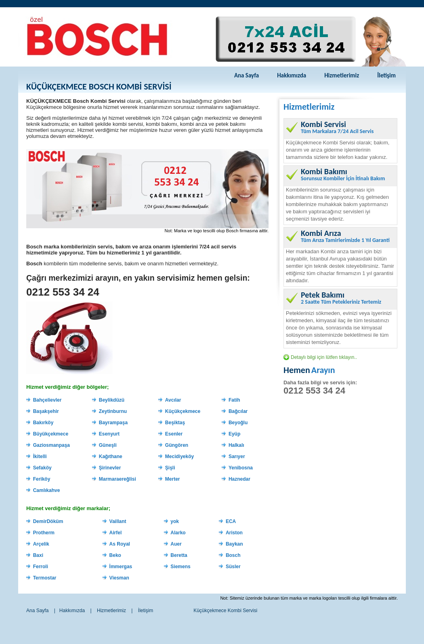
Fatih (234, 400)
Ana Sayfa (246, 75)
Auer (175, 544)
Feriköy (41, 479)
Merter (172, 479)
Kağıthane (110, 456)
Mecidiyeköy (179, 456)
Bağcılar (238, 411)
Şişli (170, 468)
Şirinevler (110, 468)
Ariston (234, 533)
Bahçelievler (47, 400)
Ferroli (40, 566)
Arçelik (41, 544)
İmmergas (120, 566)
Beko (115, 555)
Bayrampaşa (113, 422)
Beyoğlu (238, 422)
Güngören (176, 445)
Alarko (177, 533)
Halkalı (236, 445)
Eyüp (234, 434)
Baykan (234, 544)
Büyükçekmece (50, 434)
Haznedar (239, 479)
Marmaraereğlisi (117, 479)
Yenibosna (241, 468)
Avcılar (173, 400)
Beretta (178, 555)
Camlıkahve (46, 490)
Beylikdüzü (111, 400)
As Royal (119, 544)
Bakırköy (43, 422)
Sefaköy (42, 468)
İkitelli (40, 456)
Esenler (174, 434)
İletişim (386, 75)
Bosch (233, 555)
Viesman (119, 578)
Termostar (45, 578)
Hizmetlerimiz (341, 75)
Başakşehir (46, 411)
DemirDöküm (48, 521)
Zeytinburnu (113, 411)
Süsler (233, 566)
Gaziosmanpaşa (51, 445)
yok (174, 521)
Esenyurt (109, 434)
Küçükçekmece (182, 411)
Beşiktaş (175, 422)
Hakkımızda (291, 75)
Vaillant (117, 521)
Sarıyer (237, 456)
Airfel (115, 533)
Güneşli (108, 445)
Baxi (38, 555)
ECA (231, 521)
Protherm (44, 533)
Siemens (180, 566)
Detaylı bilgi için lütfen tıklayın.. (324, 357)
